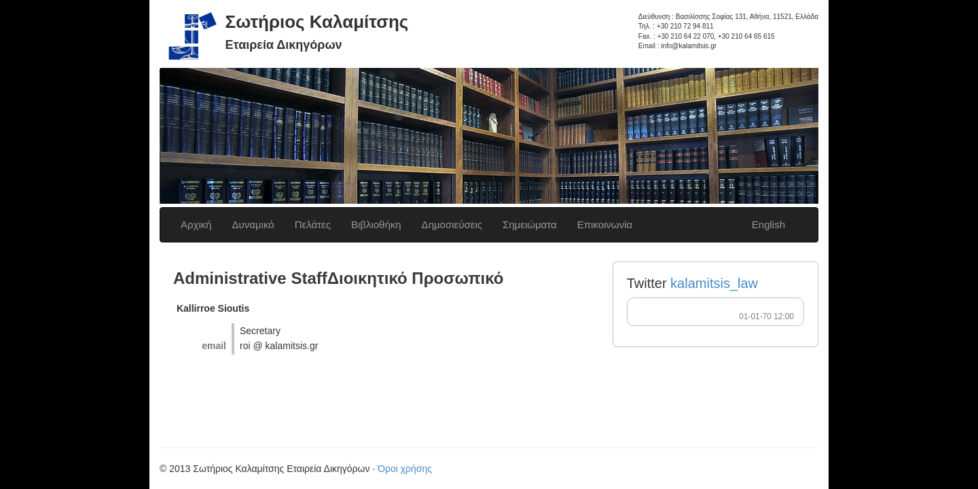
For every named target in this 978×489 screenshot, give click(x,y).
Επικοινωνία (604, 224)
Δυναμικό (253, 224)
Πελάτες (313, 224)
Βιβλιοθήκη (376, 224)
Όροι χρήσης (405, 468)
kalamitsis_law (714, 283)
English (768, 224)
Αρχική (196, 224)
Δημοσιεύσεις (452, 224)
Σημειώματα (530, 224)
